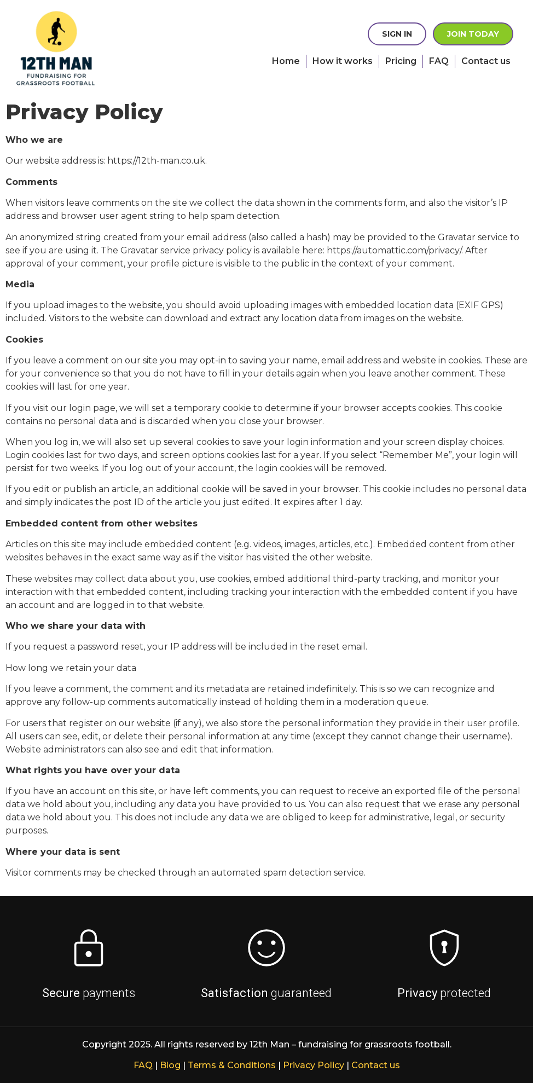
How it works (342, 61)
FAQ (439, 61)
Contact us (486, 61)
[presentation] (87, 48)
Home (286, 61)
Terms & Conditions (232, 1065)
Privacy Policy (313, 1065)
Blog (170, 1065)
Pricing (400, 61)
